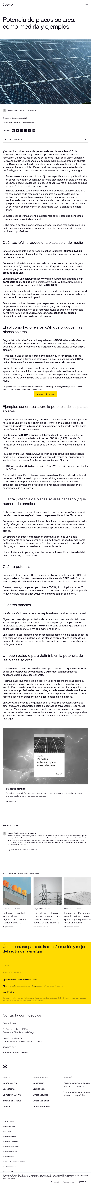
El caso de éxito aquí (45, 394)
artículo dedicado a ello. (29, 219)
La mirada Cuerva (12, 1094)
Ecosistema (8, 1089)
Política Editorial (8, 1157)
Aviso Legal (7, 1132)
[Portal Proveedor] (9, 1127)
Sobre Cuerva (10, 1083)
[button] (17, 905)
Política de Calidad (9, 1137)
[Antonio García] (5, 110)
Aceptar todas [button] (82, 1182)
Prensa (6, 1106)
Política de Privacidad (28, 1000)
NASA (26, 340)
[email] (25, 130)
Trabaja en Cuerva (12, 1100)
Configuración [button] (56, 1182)
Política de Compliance (11, 1147)
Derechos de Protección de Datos (14, 1162)
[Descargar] (11, 801)
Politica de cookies (9, 1178)
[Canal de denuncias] (9, 1167)
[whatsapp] (21, 130)
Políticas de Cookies (10, 1152)
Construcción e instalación (12, 123)
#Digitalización (8, 927)
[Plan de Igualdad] (8, 1172)
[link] (29, 130)
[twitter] (17, 130)
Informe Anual (52, 157)
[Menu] (87, 4)
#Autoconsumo (28, 123)
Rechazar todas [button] (68, 1182)
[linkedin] (33, 130)
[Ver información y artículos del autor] (22, 850)
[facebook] (13, 130)
